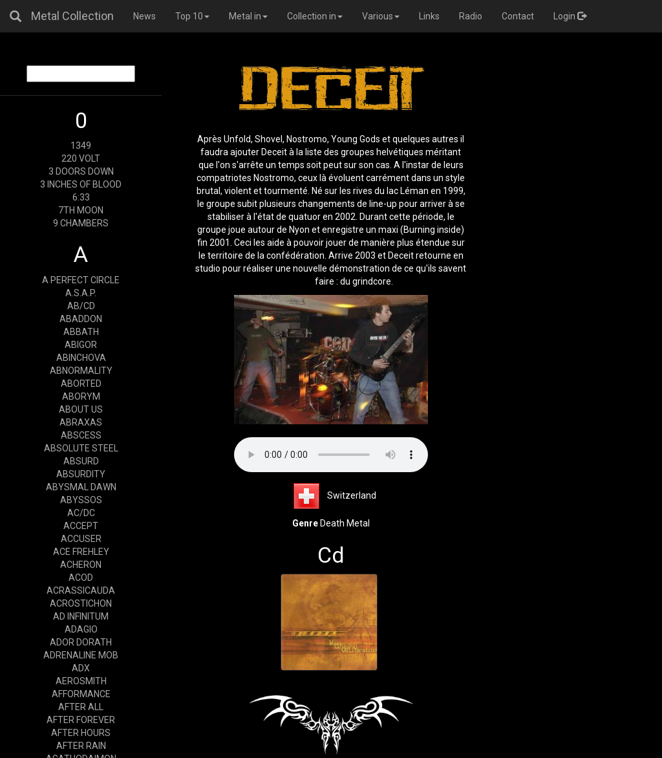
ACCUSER (81, 539)
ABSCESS (81, 435)
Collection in (315, 16)
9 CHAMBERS (81, 223)
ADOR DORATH (81, 642)
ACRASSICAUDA (81, 590)
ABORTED (81, 383)
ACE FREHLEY (81, 552)
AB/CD (81, 306)
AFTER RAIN (81, 746)
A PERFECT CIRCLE (81, 280)
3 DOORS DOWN (81, 171)
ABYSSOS (81, 500)
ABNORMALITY (81, 370)
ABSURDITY (80, 474)
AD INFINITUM (81, 616)
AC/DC (81, 513)
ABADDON (80, 319)
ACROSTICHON (81, 603)
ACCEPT (80, 526)
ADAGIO (81, 629)
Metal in (248, 16)
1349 (80, 145)
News (144, 16)
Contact (518, 16)
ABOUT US (81, 409)
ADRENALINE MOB (80, 655)
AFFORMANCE (81, 694)
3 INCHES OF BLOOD (81, 184)
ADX (81, 668)
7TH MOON (80, 210)
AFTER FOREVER (81, 720)
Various (381, 16)
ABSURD (81, 461)
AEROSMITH (81, 681)
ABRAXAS (80, 422)
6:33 (81, 197)
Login (569, 16)
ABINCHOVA (81, 357)
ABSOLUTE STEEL (81, 448)
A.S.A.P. (80, 293)
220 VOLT (80, 158)
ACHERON (80, 564)
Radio (470, 16)
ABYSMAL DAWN (81, 487)
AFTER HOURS (81, 733)
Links (429, 16)
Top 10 (192, 16)
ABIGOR (81, 345)
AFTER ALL (80, 707)
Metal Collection (72, 16)
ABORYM (81, 396)
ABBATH (81, 332)
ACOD (81, 577)
